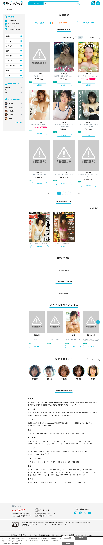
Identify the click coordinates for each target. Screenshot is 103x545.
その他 (8, 76)
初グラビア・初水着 (48, 483)
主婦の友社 (88, 402)
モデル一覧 (18, 122)
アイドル (46, 470)
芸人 (60, 475)
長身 (92, 441)
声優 (77, 470)
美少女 (33, 452)
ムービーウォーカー (75, 405)
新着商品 (7, 87)
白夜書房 (60, 405)
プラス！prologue (48, 423)
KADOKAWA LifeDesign (61, 402)
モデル (67, 470)
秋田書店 (31, 402)
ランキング (8, 90)
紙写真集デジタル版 (34, 423)
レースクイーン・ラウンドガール (41, 472)
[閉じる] (100, 540)
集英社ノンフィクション (51, 415)
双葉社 (66, 405)
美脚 (82, 441)
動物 (72, 483)
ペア (32, 462)
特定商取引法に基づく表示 (46, 534)
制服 (44, 433)
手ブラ (33, 483)
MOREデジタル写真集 (74, 413)
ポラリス (40, 426)
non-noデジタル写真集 (89, 413)
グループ (51, 462)
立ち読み (39, 85)
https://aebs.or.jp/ (26, 525)
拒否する (81, 538)
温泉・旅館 (74, 462)
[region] (51, 540)
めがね (66, 433)
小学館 (95, 402)
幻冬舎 (77, 402)
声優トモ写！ (32, 426)
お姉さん (44, 452)
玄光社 (72, 402)
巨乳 (47, 441)
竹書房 (38, 405)
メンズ (62, 483)
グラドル (34, 470)
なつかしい (68, 452)
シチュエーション (11, 66)
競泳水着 (55, 433)
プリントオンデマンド (87, 423)
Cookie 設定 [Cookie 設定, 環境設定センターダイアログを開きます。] (67, 538)
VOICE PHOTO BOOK (72, 423)
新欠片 (50, 405)
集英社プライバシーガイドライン (28, 534)
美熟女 (56, 452)
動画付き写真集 (59, 423)
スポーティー (58, 444)
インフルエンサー (87, 472)
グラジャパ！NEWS (14, 29)
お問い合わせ (79, 534)
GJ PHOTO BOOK (60, 413)
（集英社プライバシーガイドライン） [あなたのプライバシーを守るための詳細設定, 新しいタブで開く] (12, 543)
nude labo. (47, 426)
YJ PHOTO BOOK (48, 413)
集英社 (82, 402)
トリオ (41, 462)
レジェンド (48, 475)
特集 (6, 93)
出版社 (8, 36)
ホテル (62, 462)
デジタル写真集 (12, 21)
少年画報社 (31, 405)
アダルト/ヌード (82, 475)
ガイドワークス (40, 402)
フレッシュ (45, 444)
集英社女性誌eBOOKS (35, 415)
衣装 (7, 51)
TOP (4, 9)
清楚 (45, 454)
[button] (98, 322)
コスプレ (34, 433)
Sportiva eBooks (65, 415)
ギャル (88, 444)
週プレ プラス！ (13, 26)
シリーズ (8, 46)
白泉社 (55, 405)
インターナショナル (74, 444)
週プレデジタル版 (13, 24)
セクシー (34, 454)
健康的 (33, 444)
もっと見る (93, 359)
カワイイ (81, 452)
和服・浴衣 (78, 433)
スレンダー (35, 441)
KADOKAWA (49, 402)
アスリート (70, 475)
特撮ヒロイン (35, 475)
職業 (7, 71)
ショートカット (70, 441)
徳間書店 (44, 405)
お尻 (57, 441)
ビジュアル (9, 56)
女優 (57, 470)
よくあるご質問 (69, 534)
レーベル (9, 41)
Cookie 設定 (59, 534)
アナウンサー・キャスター (67, 472)
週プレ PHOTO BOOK (35, 413)
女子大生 (88, 470)
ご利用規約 (14, 534)
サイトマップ (88, 534)
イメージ (9, 61)
